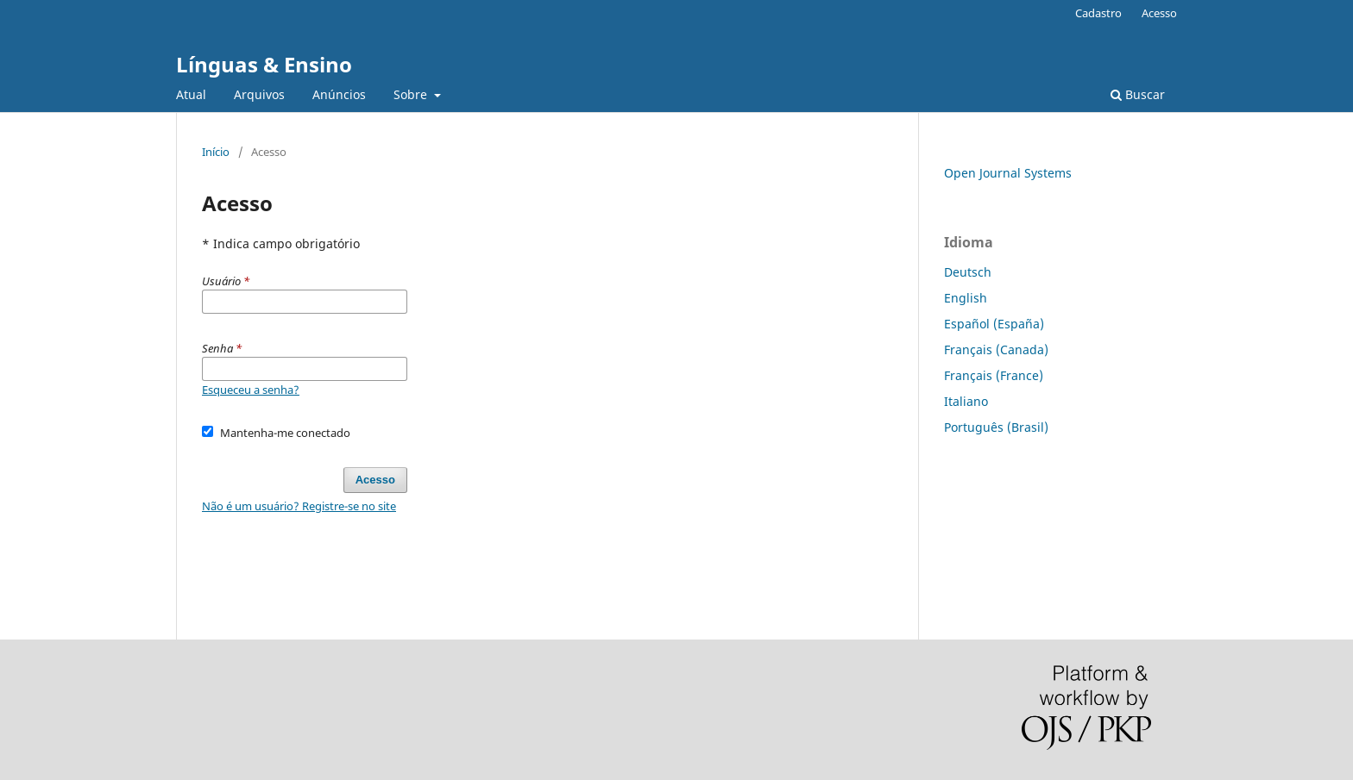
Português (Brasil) (996, 427)
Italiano (966, 401)
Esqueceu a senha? (250, 389)
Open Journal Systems (1008, 173)
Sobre (412, 94)
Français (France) (993, 375)
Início (216, 151)
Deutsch (967, 272)
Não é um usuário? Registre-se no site (299, 506)
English (965, 298)
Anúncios (339, 94)
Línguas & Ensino (264, 64)
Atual (191, 94)
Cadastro (1098, 13)
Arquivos (259, 94)
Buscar (1138, 94)
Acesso (1159, 13)
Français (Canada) (996, 349)
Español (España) (994, 323)
